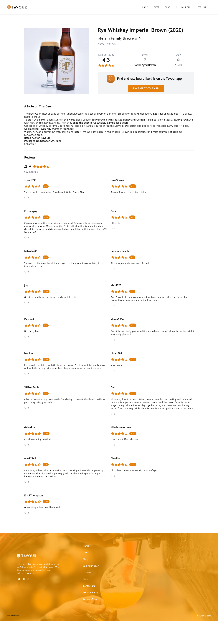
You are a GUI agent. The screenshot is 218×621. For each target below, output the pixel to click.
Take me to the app (146, 88)
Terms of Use (90, 599)
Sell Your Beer (184, 7)
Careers (202, 7)
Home (145, 7)
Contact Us (89, 585)
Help (85, 579)
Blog (167, 7)
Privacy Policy (90, 592)
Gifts (156, 7)
